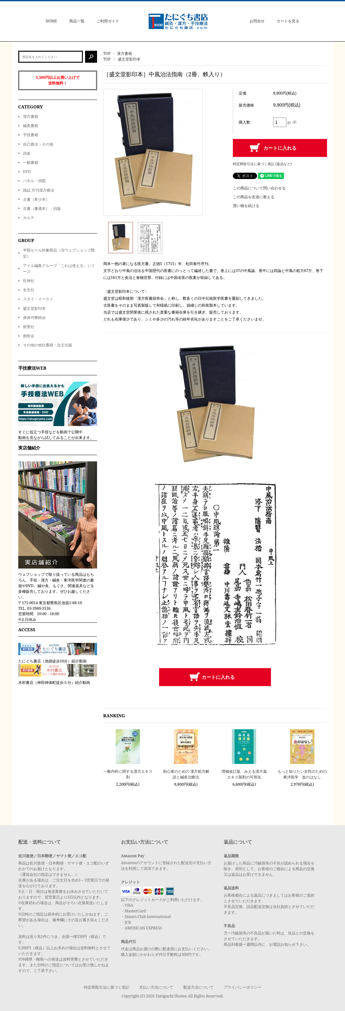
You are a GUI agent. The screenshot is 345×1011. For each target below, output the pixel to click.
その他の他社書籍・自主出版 (47, 345)
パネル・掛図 (34, 180)
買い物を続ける (246, 205)
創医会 (28, 335)
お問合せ (257, 21)
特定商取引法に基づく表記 (106, 987)
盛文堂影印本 (129, 59)
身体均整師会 (34, 317)
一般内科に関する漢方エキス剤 (127, 774)
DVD (27, 171)
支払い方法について (156, 987)
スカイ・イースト (38, 299)
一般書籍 (30, 162)
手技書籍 (30, 134)
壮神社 (28, 280)
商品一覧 (76, 21)
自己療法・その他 (38, 144)
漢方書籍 (124, 53)
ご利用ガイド (107, 21)
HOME (51, 21)
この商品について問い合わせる (259, 188)
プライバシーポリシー (243, 987)
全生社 (28, 289)
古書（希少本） (36, 199)
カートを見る (288, 21)
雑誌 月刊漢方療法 (38, 190)
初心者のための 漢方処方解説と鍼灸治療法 (186, 774)
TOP (107, 53)
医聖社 (28, 326)
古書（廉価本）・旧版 (42, 208)
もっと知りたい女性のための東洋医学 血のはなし (302, 774)
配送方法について (198, 987)
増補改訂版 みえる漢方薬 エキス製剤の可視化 (244, 774)
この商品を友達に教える (253, 196)
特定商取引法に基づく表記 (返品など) (262, 163)
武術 (27, 153)
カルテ (28, 217)
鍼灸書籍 (30, 125)
